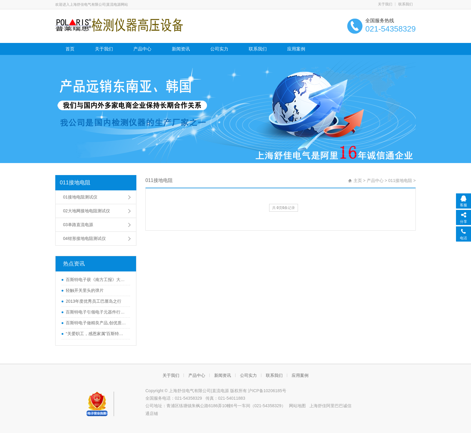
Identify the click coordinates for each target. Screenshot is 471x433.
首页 (69, 48)
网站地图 (297, 405)
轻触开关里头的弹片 (85, 290)
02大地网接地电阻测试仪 (86, 210)
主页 (358, 180)
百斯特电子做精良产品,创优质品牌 (96, 322)
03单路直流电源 (78, 224)
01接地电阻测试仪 (80, 197)
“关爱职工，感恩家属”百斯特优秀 (96, 333)
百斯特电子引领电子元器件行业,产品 (96, 312)
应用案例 (296, 48)
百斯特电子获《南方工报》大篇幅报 (96, 279)
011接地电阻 (75, 183)
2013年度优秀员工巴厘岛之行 (93, 301)
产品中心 (142, 48)
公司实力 (219, 48)
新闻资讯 (181, 48)
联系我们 (405, 4)
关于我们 (385, 4)
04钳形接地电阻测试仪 (84, 238)
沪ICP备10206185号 (267, 390)
